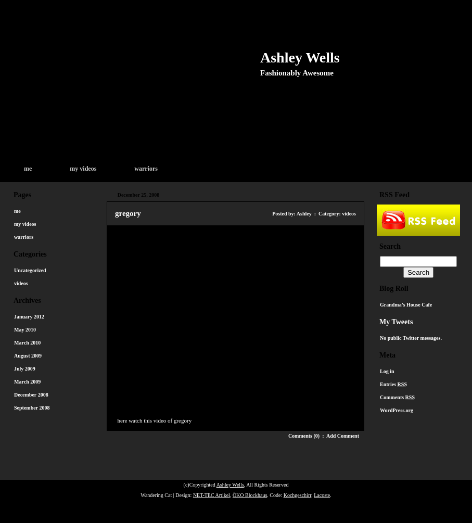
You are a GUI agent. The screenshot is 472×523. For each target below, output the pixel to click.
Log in (387, 371)
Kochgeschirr (297, 495)
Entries (393, 384)
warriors (146, 168)
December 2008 (31, 395)
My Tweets (396, 322)
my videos (83, 168)
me (28, 168)
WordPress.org (396, 410)
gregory (128, 213)
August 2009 (28, 356)
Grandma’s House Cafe (406, 305)
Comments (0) (304, 436)
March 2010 (27, 343)
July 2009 (24, 369)
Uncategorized (30, 270)
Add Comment (342, 436)
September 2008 (31, 408)
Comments (397, 397)
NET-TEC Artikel (211, 495)
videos (21, 283)
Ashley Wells (300, 57)
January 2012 (29, 317)
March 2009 (27, 382)
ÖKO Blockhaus (250, 495)
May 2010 (25, 330)
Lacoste (322, 495)
